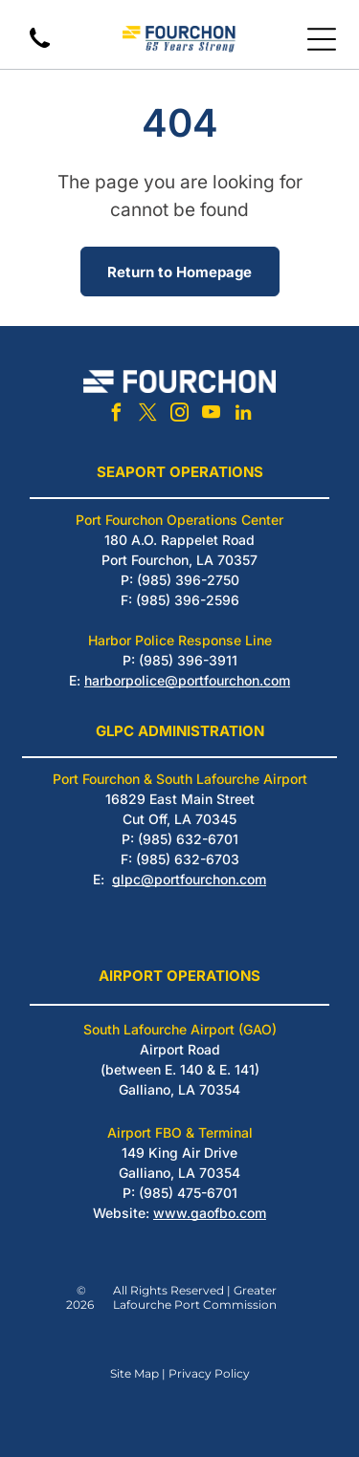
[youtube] (211, 415)
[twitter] (148, 415)
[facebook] (116, 415)
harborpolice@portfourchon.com (187, 680)
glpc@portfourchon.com (189, 879)
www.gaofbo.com (209, 1213)
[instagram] (180, 415)
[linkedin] (243, 415)
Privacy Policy (209, 1373)
